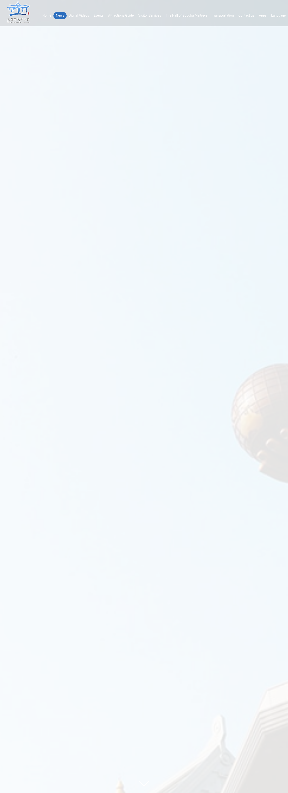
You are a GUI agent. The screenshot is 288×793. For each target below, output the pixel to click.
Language (278, 16)
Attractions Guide (121, 16)
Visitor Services (149, 16)
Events (99, 16)
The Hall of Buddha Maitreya (186, 16)
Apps (263, 16)
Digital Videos (79, 16)
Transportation (223, 16)
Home (46, 16)
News (60, 16)
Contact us (246, 16)
